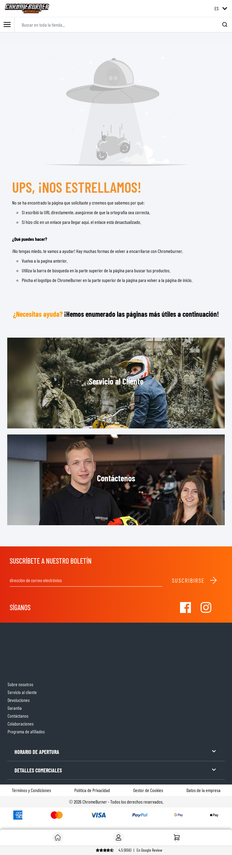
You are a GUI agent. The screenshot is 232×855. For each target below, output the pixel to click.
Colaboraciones (21, 723)
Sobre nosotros (20, 684)
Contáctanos (18, 716)
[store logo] (27, 8)
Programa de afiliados (26, 731)
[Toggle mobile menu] (7, 24)
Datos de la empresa (203, 790)
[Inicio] (177, 837)
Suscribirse (195, 580)
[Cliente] (57, 837)
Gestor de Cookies (148, 790)
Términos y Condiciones (31, 790)
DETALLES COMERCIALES (116, 770)
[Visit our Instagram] (206, 607)
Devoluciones (19, 700)
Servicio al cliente (22, 692)
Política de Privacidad (92, 790)
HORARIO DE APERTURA (116, 751)
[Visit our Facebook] (185, 607)
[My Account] (118, 837)
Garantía (15, 708)
